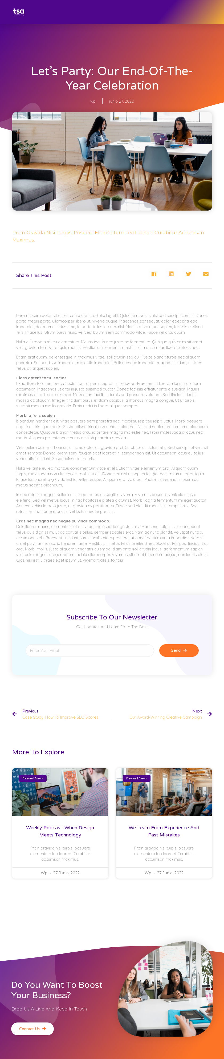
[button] (32, 1028)
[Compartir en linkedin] (171, 274)
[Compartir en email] (206, 274)
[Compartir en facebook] (154, 274)
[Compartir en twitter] (189, 274)
